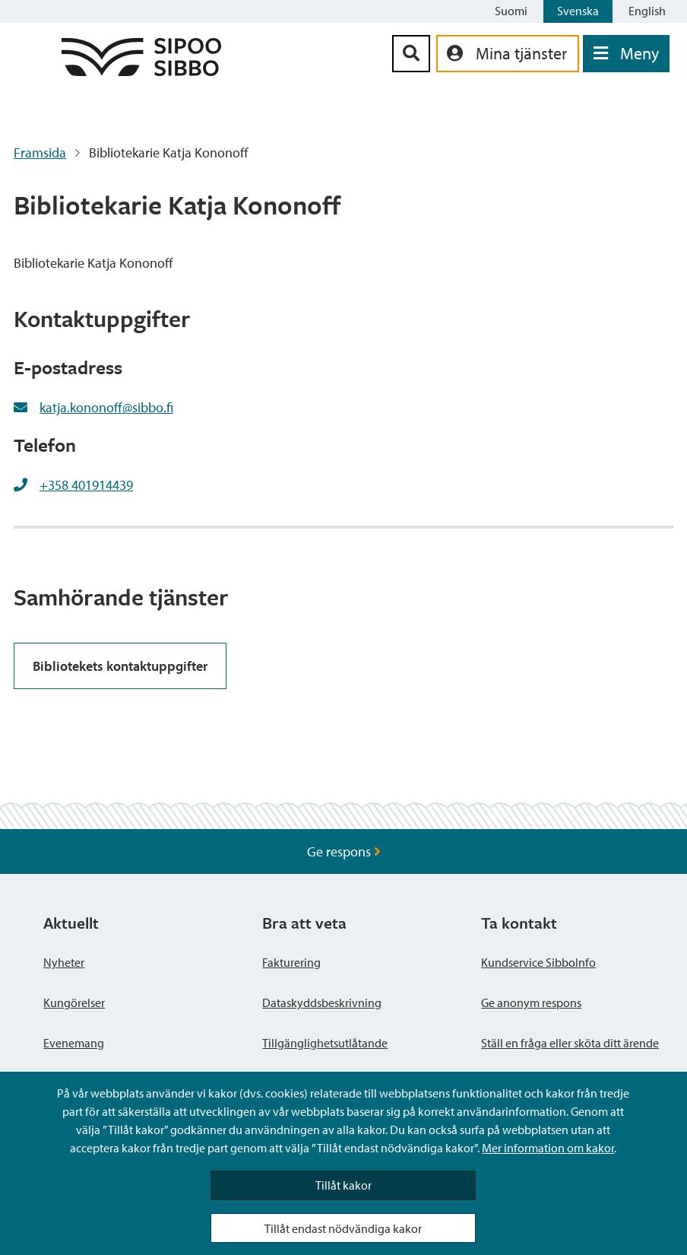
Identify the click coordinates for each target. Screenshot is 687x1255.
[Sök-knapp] (411, 53)
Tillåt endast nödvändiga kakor (343, 1228)
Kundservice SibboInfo (538, 962)
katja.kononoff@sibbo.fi (106, 407)
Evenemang (73, 1042)
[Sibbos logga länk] (141, 71)
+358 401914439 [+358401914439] (86, 485)
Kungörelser (74, 1002)
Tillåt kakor (343, 1185)
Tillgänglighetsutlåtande (325, 1042)
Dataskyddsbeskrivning (321, 1002)
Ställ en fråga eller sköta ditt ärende (570, 1042)
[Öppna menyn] (626, 53)
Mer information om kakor (548, 1147)
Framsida (40, 152)
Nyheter (63, 962)
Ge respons (344, 851)
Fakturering (291, 962)
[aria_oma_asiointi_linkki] (507, 53)
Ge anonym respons (531, 1002)
